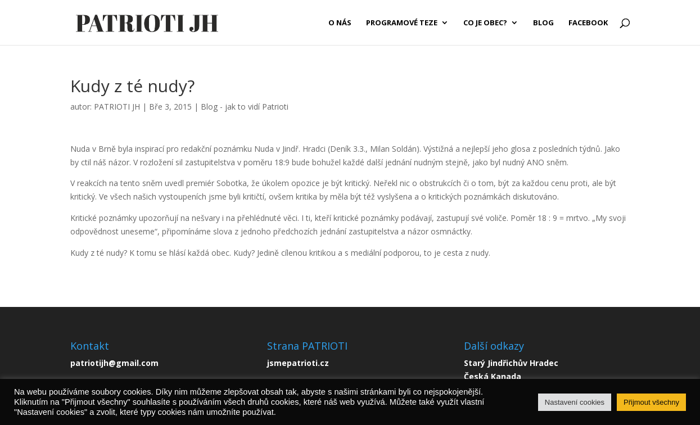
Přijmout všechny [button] (651, 402)
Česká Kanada (492, 376)
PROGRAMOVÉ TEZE (401, 23)
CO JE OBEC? (485, 23)
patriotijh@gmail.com (114, 363)
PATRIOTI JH (117, 106)
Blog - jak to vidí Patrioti (244, 106)
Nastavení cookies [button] (574, 402)
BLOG (543, 23)
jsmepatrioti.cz (298, 363)
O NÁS (339, 23)
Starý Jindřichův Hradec (511, 363)
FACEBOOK (588, 23)
